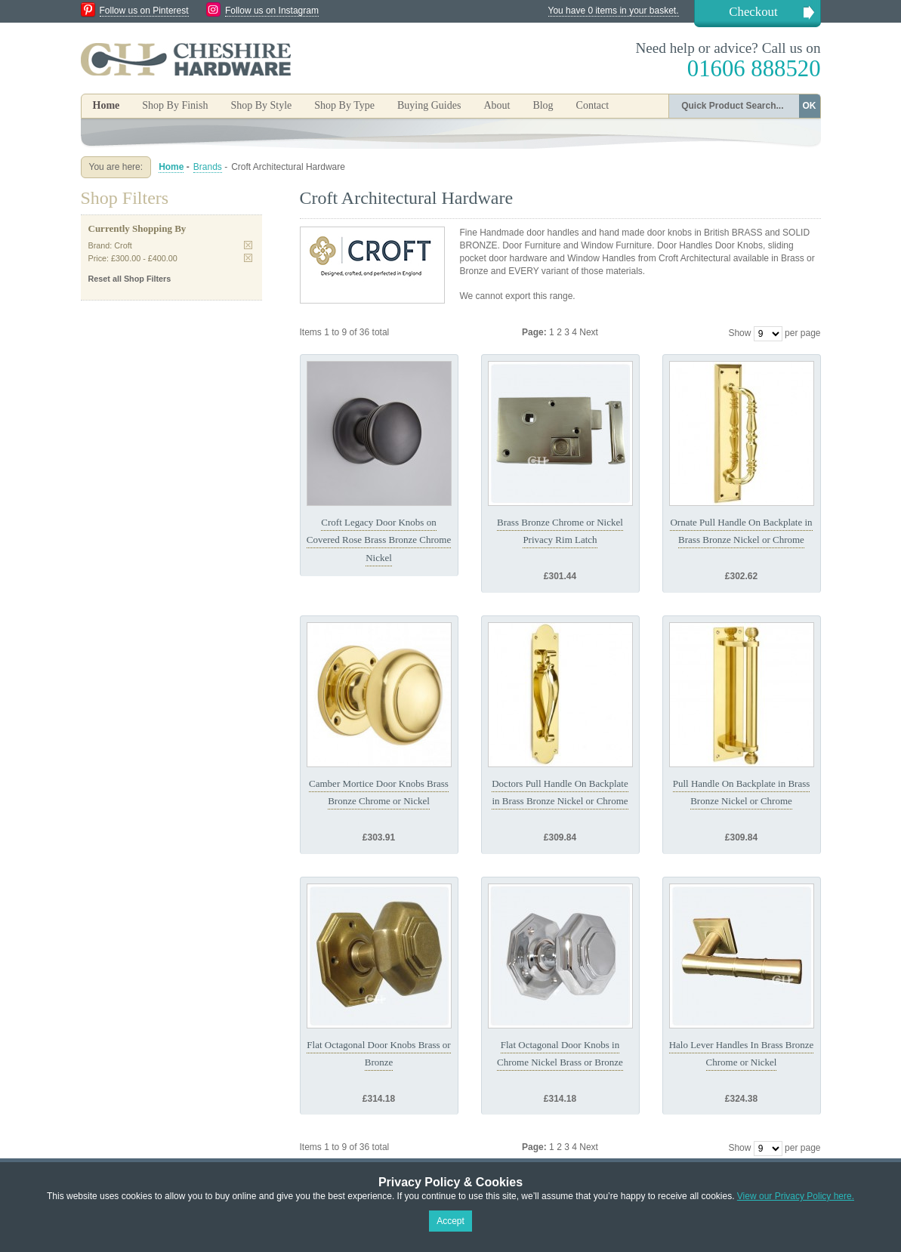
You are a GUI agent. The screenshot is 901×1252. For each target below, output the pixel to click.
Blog (542, 105)
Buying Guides (429, 105)
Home (106, 105)
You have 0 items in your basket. (613, 10)
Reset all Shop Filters (129, 278)
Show (739, 333)
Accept (450, 1221)
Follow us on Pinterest (144, 10)
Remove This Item (248, 245)
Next (588, 332)
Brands (207, 167)
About (496, 105)
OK (809, 105)
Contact (592, 105)
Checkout (753, 12)
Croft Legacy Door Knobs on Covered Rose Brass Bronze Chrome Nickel (379, 540)
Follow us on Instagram (272, 10)
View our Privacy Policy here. (795, 1196)
